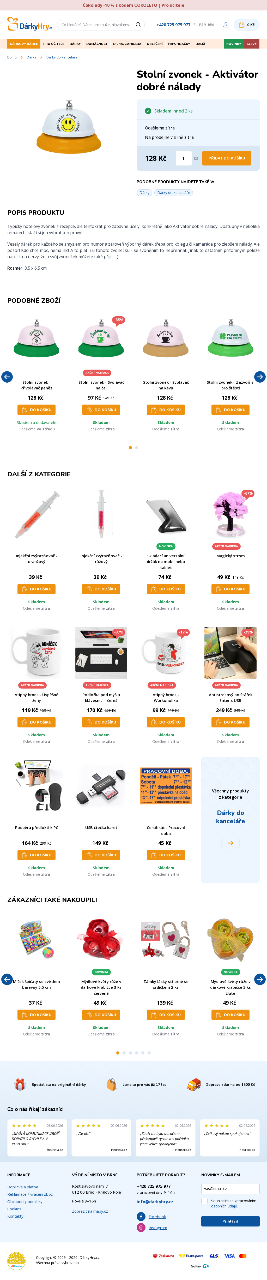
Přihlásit (230, 1221)
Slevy (252, 44)
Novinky (233, 44)
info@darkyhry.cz (155, 1202)
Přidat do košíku (227, 158)
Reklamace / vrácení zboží (30, 1194)
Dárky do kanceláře (61, 57)
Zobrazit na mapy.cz (90, 1211)
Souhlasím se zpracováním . (233, 1203)
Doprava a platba (22, 1186)
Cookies (14, 1208)
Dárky (31, 57)
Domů (12, 57)
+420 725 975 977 (173, 25)
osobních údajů (224, 1206)
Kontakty (15, 1216)
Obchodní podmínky (25, 1201)
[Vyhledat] (140, 25)
